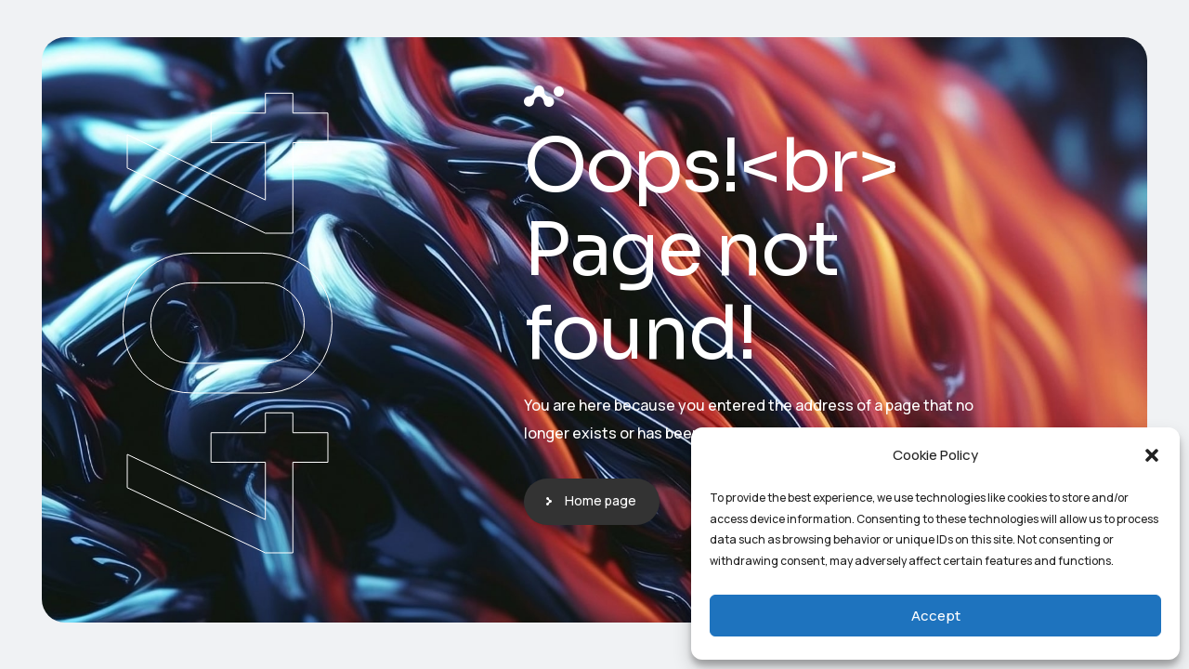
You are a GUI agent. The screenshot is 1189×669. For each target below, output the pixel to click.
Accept (935, 615)
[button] (1152, 455)
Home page (600, 500)
